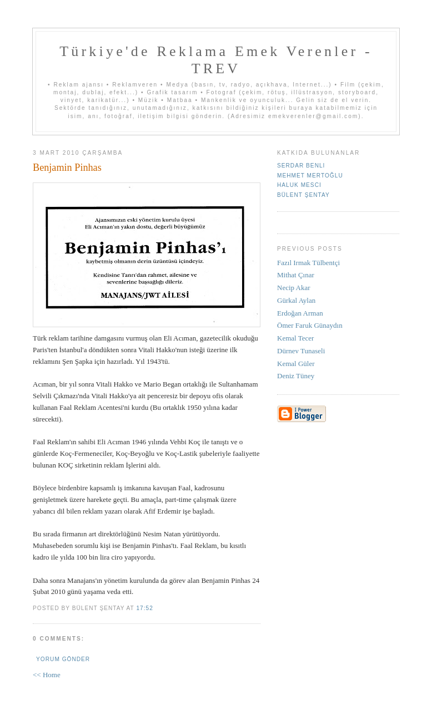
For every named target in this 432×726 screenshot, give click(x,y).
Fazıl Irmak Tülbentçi (308, 262)
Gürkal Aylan (296, 300)
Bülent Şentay (303, 195)
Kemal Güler (296, 363)
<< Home (47, 675)
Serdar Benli (301, 166)
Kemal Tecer (295, 338)
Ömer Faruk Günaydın (310, 325)
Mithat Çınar (295, 275)
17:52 (144, 608)
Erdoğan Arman (300, 313)
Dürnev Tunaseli (301, 351)
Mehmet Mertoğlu (310, 175)
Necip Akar (293, 287)
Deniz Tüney (295, 376)
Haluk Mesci (299, 185)
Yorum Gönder (63, 659)
